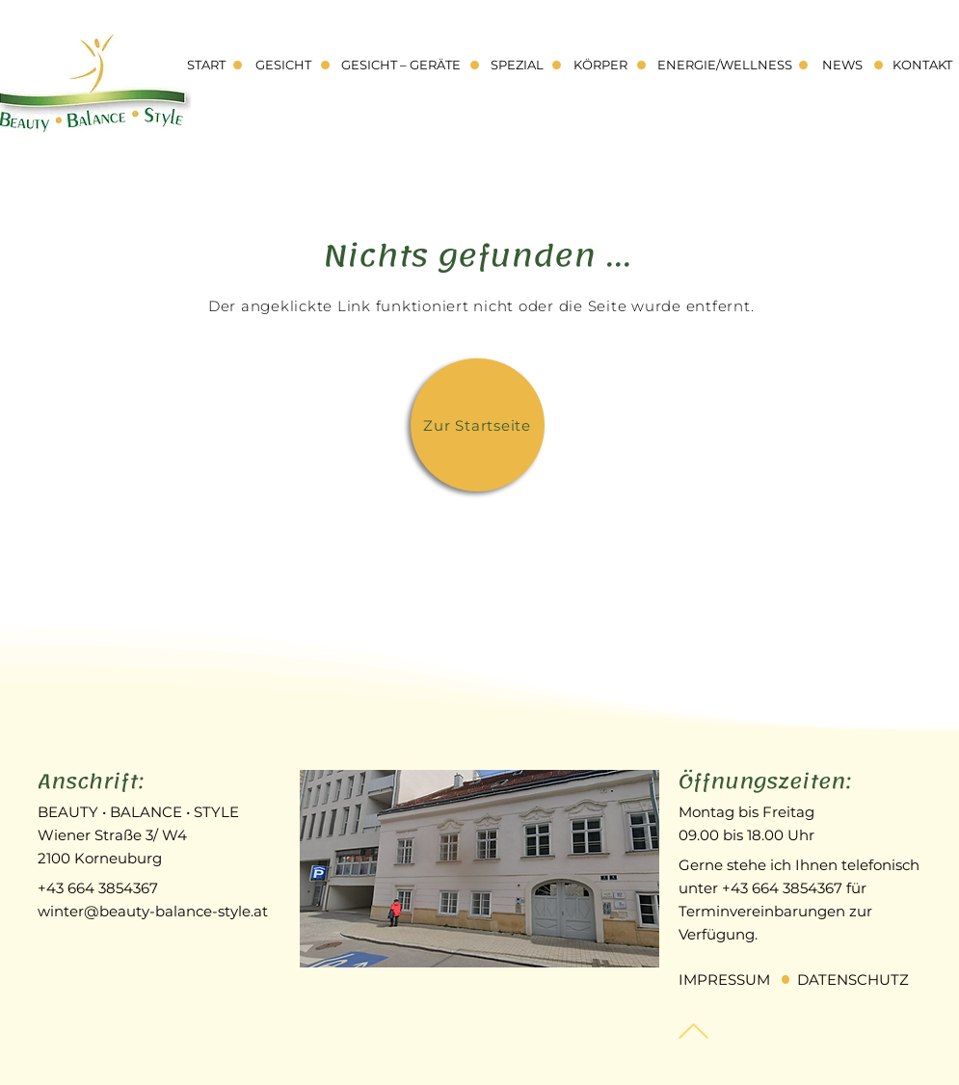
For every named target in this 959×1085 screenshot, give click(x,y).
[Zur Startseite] (478, 424)
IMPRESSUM (724, 979)
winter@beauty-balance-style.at (153, 911)
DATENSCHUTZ (853, 979)
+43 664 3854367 (98, 888)
